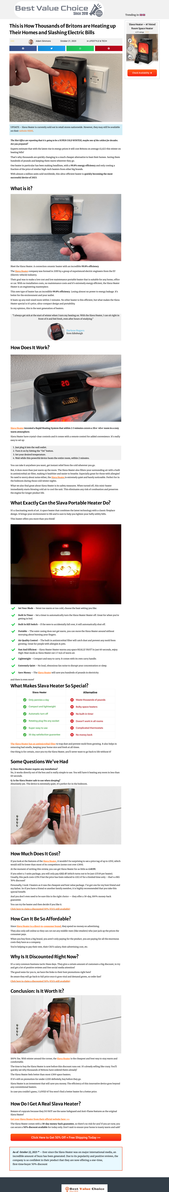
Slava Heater (21, 271)
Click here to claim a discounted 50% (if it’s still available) (40, 909)
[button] (23, 48)
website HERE (26, 130)
